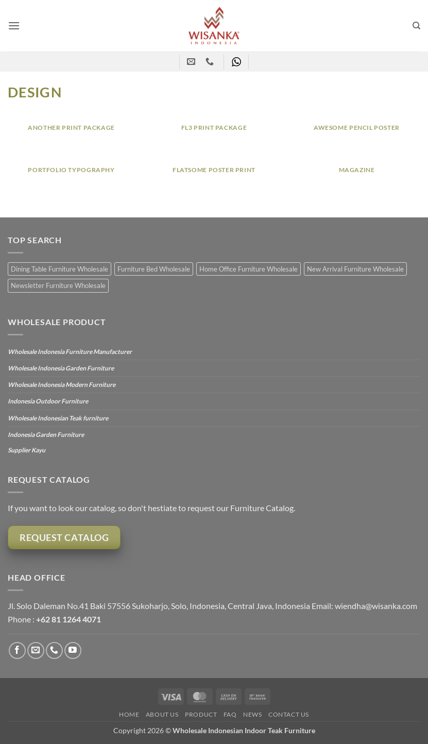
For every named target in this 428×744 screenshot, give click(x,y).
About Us (162, 714)
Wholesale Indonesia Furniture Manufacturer (70, 352)
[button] (14, 25)
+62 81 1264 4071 (68, 619)
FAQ (230, 714)
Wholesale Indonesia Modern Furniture (61, 384)
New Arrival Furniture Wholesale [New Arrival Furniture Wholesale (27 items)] (355, 269)
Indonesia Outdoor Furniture (48, 401)
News (252, 714)
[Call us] (54, 650)
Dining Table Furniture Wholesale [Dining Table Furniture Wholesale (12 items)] (59, 269)
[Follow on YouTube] (72, 650)
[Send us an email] (35, 650)
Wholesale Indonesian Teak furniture (58, 418)
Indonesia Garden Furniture (46, 434)
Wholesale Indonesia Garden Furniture (61, 368)
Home (129, 714)
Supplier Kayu (26, 450)
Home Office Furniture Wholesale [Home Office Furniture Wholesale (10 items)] (248, 269)
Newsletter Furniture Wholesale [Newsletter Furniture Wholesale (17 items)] (58, 285)
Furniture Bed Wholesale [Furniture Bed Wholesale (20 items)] (153, 269)
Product (201, 714)
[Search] (416, 26)
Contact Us (288, 714)
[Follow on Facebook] (17, 650)
